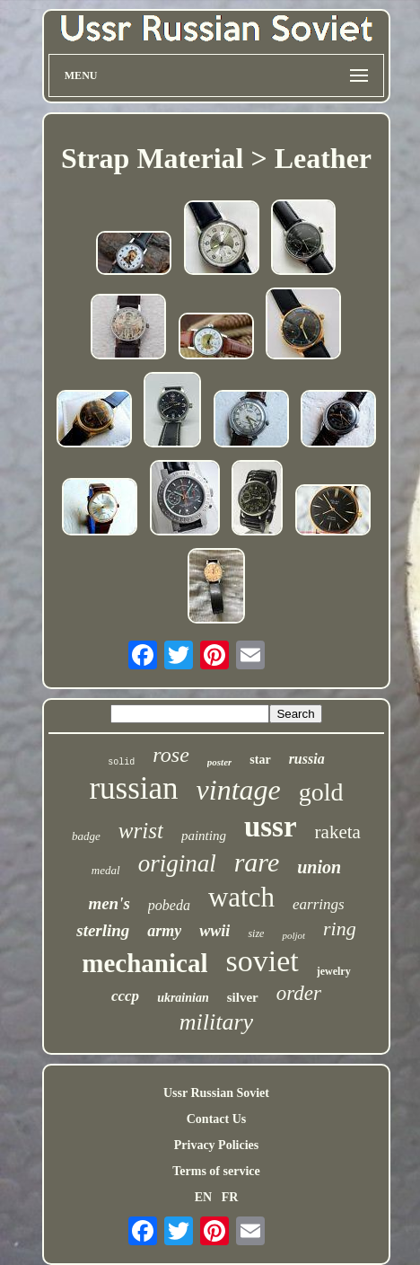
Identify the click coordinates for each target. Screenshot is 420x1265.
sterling (102, 930)
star (259, 759)
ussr (270, 826)
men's (108, 903)
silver (242, 997)
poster (219, 761)
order (298, 993)
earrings (319, 904)
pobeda (169, 905)
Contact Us (217, 1119)
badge (86, 836)
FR (230, 1197)
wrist (140, 830)
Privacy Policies (216, 1145)
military (216, 1022)
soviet (261, 961)
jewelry (334, 971)
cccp (125, 995)
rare (257, 862)
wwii (214, 931)
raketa (338, 832)
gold (321, 792)
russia (307, 758)
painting (203, 835)
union (319, 867)
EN (203, 1197)
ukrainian (183, 997)
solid (121, 762)
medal (106, 870)
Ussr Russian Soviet (216, 1093)
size (256, 933)
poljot (293, 935)
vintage (239, 790)
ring (339, 928)
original (177, 863)
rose (170, 754)
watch (241, 897)
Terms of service (215, 1171)
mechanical (144, 963)
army (164, 931)
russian (133, 788)
